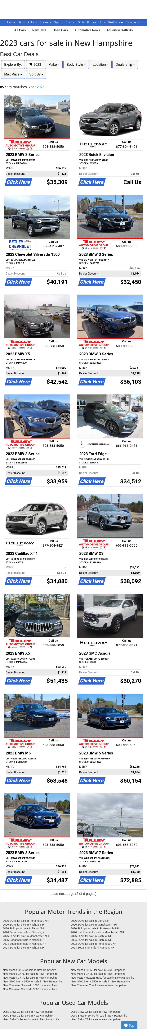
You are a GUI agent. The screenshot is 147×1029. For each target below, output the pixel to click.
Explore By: (13, 64)
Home (11, 22)
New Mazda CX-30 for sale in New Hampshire (98, 973)
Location (100, 64)
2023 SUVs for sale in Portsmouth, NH (94, 943)
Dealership (125, 64)
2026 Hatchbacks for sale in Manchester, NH (97, 932)
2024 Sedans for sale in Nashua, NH (24, 943)
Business (46, 22)
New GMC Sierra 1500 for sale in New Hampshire (32, 981)
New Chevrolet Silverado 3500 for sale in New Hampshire (30, 989)
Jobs (102, 22)
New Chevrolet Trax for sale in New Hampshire (99, 985)
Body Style (76, 64)
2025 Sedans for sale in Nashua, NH (24, 939)
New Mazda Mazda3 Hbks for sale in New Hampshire (102, 977)
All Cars (20, 30)
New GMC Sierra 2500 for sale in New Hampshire (100, 981)
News (21, 22)
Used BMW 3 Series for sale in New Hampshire (31, 1019)
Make (53, 64)
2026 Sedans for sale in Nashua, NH (24, 932)
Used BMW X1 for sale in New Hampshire (28, 1015)
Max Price (13, 74)
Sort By (36, 74)
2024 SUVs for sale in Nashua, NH (91, 939)
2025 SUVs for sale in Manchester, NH (26, 936)
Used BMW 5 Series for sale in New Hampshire (99, 1015)
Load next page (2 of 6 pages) (73, 894)
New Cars (39, 30)
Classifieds (133, 22)
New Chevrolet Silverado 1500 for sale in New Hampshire (30, 985)
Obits (81, 22)
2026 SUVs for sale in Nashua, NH (23, 924)
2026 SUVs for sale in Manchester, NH (94, 924)
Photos (92, 22)
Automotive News (87, 30)
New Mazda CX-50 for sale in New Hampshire (98, 970)
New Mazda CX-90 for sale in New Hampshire (30, 973)
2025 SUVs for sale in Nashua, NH (91, 936)
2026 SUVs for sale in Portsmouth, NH (26, 920)
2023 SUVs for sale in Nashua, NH (23, 947)
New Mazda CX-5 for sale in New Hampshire (29, 970)
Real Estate (116, 22)
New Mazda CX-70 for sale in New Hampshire (30, 977)
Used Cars (60, 30)
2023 (35, 64)
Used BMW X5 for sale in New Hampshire (96, 1011)
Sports (59, 22)
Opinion (71, 22)
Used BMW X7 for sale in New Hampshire (96, 1019)
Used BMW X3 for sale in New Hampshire (28, 1011)
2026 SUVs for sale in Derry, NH (90, 920)
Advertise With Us (120, 30)
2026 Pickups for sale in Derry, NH (23, 928)
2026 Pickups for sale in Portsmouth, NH (95, 928)
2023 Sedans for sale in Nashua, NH (92, 947)
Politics (32, 22)
